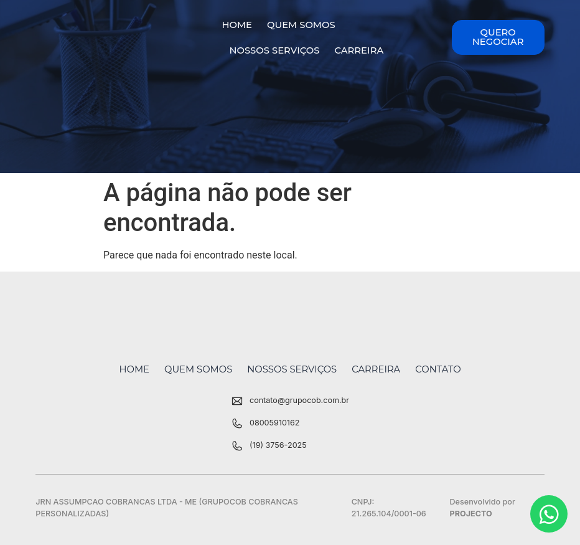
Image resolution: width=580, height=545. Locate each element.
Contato (438, 369)
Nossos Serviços (274, 50)
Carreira (358, 50)
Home (237, 25)
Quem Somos (301, 25)
